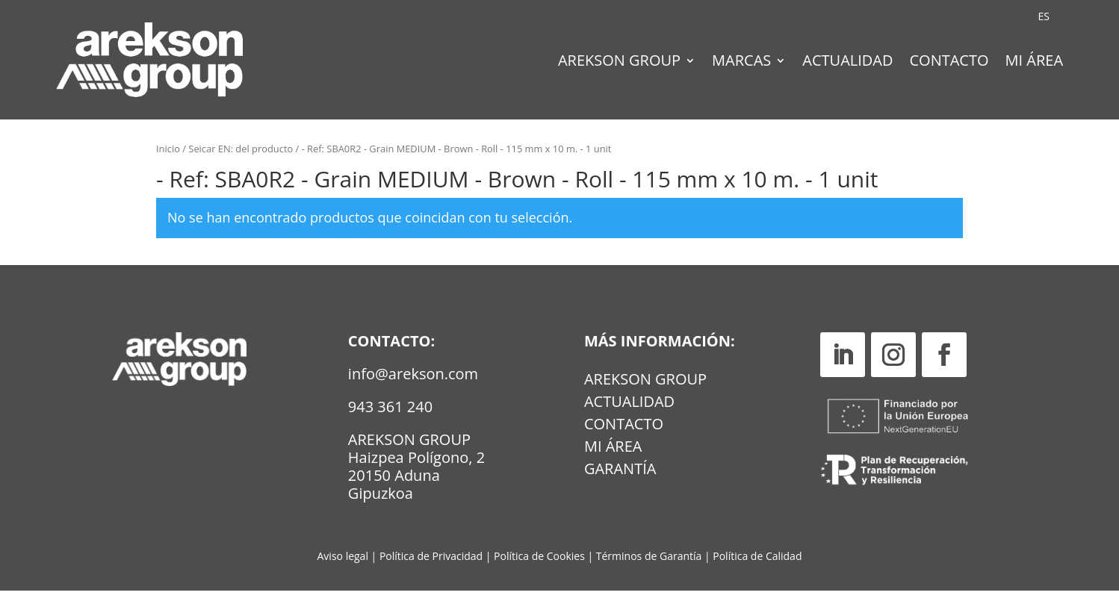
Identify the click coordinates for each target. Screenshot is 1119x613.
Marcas (741, 62)
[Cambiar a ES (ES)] (1044, 16)
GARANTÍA (620, 493)
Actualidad (847, 62)
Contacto (948, 62)
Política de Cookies (540, 578)
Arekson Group (619, 62)
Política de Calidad (757, 578)
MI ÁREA (613, 471)
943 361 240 (390, 429)
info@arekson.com (413, 396)
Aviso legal (342, 578)
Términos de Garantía (650, 578)
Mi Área (1034, 62)
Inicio (168, 171)
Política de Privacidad (431, 578)
